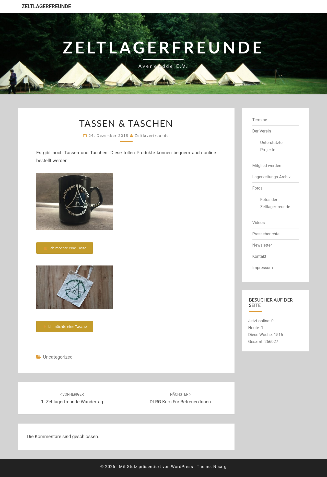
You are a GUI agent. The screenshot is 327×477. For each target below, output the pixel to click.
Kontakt (259, 256)
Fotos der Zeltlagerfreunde (275, 203)
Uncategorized (58, 357)
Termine (259, 119)
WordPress (182, 466)
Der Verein (261, 131)
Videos (258, 222)
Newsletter (262, 245)
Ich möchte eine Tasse (64, 248)
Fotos (257, 188)
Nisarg (220, 466)
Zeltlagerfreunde (46, 6)
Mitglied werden (266, 165)
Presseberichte (266, 233)
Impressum (262, 267)
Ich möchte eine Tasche (65, 326)
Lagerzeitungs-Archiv (271, 176)
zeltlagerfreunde (152, 135)
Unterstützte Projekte (271, 146)
